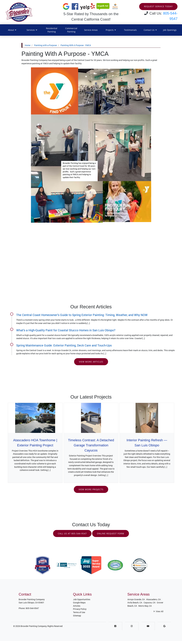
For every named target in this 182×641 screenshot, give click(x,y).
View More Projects (91, 489)
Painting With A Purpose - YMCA (76, 45)
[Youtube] (148, 626)
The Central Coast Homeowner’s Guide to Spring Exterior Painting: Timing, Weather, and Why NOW (82, 315)
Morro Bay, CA (145, 605)
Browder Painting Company (33, 626)
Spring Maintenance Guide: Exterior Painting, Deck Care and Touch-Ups (64, 345)
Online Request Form (110, 533)
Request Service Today (158, 6)
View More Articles (91, 361)
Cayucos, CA (149, 602)
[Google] (164, 626)
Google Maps (79, 602)
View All (158, 611)
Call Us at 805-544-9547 (72, 533)
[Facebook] (115, 626)
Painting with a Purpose (45, 45)
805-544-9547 (32, 608)
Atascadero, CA (153, 599)
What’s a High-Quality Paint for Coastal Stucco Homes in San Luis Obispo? (65, 330)
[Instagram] (132, 626)
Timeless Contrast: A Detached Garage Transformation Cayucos (91, 445)
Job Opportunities (81, 599)
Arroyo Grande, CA (136, 599)
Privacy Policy (79, 609)
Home (27, 45)
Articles (76, 605)
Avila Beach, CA (134, 602)
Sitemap (77, 615)
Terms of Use (79, 612)
